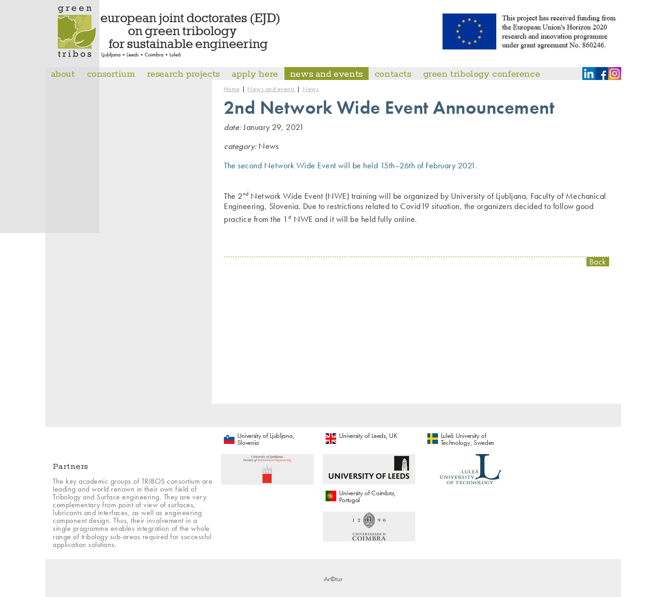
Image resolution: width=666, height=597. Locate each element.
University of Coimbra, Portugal (367, 496)
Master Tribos (169, 32)
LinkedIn (588, 73)
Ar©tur (333, 579)
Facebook (601, 73)
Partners (70, 467)
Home (232, 89)
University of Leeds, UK (368, 435)
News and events (271, 89)
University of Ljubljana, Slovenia (266, 439)
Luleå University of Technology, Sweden (468, 439)
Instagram (614, 73)
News (310, 89)
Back (597, 262)
